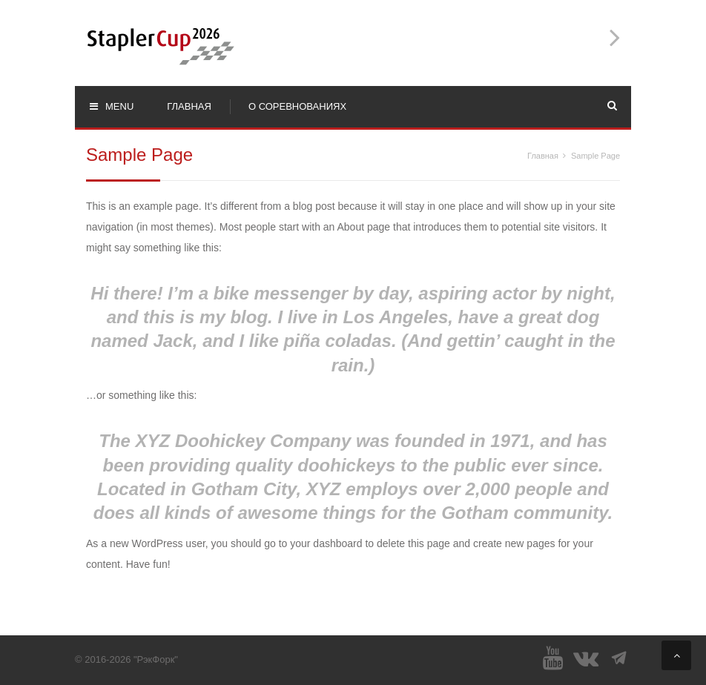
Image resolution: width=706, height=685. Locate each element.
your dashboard (326, 543)
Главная (542, 155)
